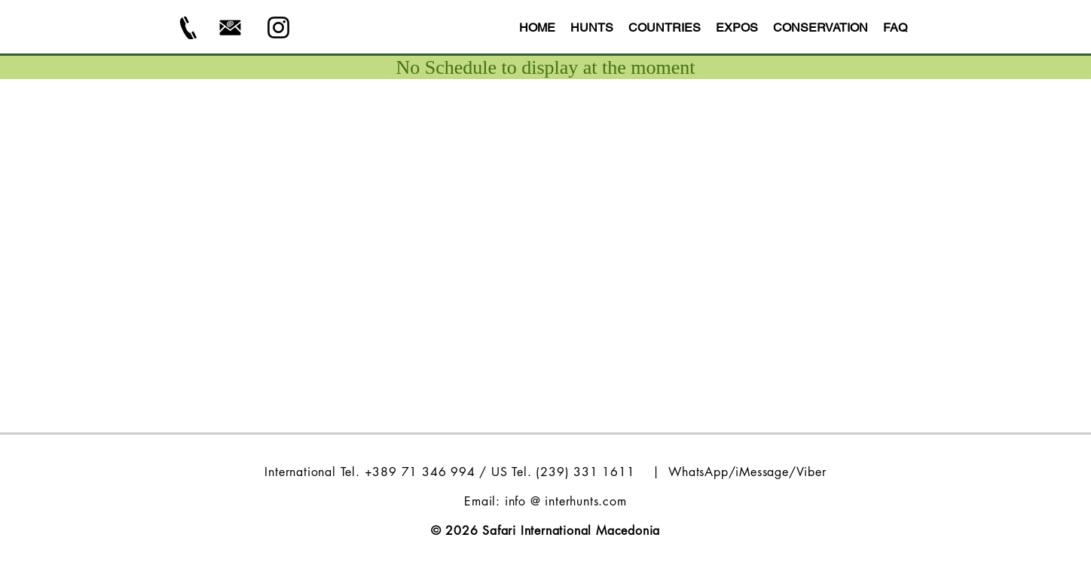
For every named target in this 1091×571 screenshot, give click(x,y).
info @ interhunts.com (566, 501)
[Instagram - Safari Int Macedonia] (278, 27)
